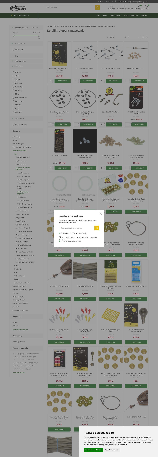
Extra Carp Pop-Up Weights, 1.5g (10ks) (85, 113)
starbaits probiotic (18, 369)
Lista (147, 37)
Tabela (143, 37)
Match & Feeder (19, 276)
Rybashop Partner (19, 342)
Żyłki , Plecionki (21, 164)
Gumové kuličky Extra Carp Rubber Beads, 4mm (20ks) (110, 243)
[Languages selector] (108, 1)
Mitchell (15, 326)
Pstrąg (16, 279)
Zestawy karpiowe (23, 180)
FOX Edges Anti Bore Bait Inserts (136, 113)
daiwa (21, 353)
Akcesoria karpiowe (22, 211)
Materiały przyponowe (24, 204)
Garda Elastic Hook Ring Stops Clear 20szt (85, 156)
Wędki (15, 140)
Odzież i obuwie (21, 248)
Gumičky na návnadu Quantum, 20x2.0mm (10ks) (85, 200)
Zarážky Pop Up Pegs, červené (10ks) (59, 331)
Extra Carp (18, 87)
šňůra (36, 363)
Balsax (15, 354)
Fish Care (16, 307)
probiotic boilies (18, 363)
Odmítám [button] (99, 450)
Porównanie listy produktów (125, 8)
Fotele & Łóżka (20, 221)
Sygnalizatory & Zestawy (24, 231)
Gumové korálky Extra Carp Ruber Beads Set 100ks (111, 200)
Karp (15, 154)
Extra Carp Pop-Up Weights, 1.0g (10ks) (59, 113)
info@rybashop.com (140, 2)
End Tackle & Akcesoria (20, 303)
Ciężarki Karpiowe (23, 200)
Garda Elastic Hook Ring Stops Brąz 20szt (110, 156)
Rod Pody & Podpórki (23, 228)
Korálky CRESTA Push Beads (59, 286)
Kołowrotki (16, 137)
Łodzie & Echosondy (19, 286)
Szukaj (97, 7)
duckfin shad (17, 357)
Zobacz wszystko (19, 372)
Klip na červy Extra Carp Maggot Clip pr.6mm (136, 243)
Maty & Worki (20, 218)
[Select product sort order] (128, 37)
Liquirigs (18, 72)
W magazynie (20, 44)
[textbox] (69, 7)
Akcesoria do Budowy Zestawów (23, 168)
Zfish (17, 76)
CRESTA (18, 105)
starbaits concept (18, 366)
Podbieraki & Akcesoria (23, 245)
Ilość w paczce (20, 61)
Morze (16, 266)
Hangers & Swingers (22, 235)
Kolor (17, 56)
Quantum (18, 112)
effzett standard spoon (29, 357)
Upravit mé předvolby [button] (112, 450)
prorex (26, 363)
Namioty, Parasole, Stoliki (24, 252)
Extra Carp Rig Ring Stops (110, 112)
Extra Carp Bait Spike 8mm (85, 68)
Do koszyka (62, 81)
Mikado (17, 94)
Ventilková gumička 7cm (85, 286)
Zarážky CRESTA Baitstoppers (136, 286)
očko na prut (28, 360)
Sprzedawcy (19, 119)
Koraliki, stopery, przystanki (22, 193)
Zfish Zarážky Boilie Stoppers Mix (110, 331)
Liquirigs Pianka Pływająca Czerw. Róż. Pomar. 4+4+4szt (59, 374)
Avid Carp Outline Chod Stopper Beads (136, 331)
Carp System (19, 101)
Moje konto (111, 8)
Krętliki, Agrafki (22, 197)
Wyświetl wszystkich (20, 330)
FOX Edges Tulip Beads (59, 155)
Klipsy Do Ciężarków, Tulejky (24, 187)
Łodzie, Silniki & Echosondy (25, 255)
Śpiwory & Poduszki (22, 224)
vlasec (28, 369)
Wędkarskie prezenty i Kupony (23, 290)
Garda (17, 108)
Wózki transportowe (22, 259)
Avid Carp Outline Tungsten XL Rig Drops (59, 69)
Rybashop (18, 90)
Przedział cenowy (21, 28)
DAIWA (15, 322)
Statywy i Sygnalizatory (20, 310)
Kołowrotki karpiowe (22, 157)
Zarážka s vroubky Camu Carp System (111, 287)
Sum (15, 272)
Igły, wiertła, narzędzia (24, 207)
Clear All (36, 27)
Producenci (19, 66)
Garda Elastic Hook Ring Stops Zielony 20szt (136, 156)
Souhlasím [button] (88, 450)
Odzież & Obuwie (18, 296)
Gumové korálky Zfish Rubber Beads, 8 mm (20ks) (85, 243)
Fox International (21, 98)
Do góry (49, 26)
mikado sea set (17, 360)
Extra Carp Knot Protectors (136, 68)
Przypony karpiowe (23, 176)
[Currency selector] (99, 1)
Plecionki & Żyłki (18, 144)
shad (31, 363)
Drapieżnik (17, 269)
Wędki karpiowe (21, 161)
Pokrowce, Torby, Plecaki (24, 238)
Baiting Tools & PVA (22, 214)
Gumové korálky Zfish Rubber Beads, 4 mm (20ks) (136, 200)
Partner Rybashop (21, 124)
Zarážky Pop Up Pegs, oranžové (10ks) (85, 331)
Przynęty (15, 293)
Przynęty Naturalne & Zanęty (22, 147)
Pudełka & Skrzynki (22, 242)
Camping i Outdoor (19, 300)
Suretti (17, 79)
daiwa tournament (32, 354)
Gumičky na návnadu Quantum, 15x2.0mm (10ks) (59, 200)
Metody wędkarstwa (19, 150)
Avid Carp (18, 83)
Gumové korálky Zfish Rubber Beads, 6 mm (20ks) (59, 243)
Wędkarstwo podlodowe (22, 283)
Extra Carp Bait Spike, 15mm (110, 68)
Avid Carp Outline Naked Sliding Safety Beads (85, 374)
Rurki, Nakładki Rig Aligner (26, 183)
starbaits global (29, 366)
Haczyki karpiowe (23, 173)
